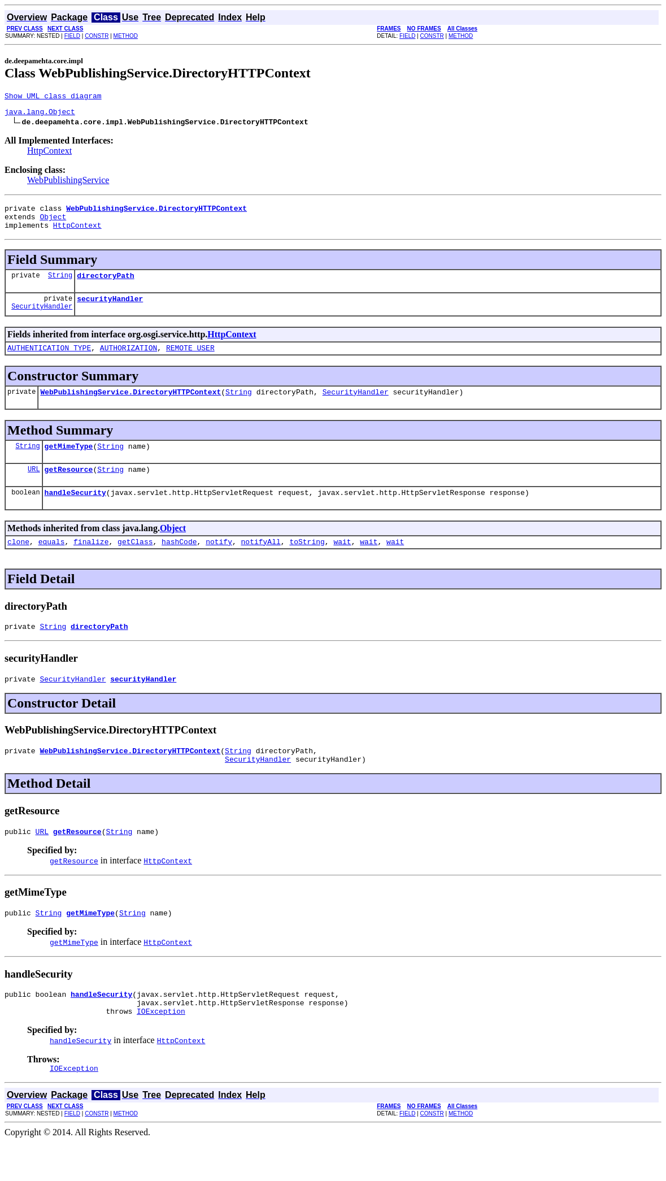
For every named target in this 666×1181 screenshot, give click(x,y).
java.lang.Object (40, 115)
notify (219, 563)
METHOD (126, 36)
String (60, 285)
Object (53, 223)
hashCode (179, 563)
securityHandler (110, 310)
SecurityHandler (41, 319)
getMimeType (69, 463)
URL (34, 487)
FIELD (72, 36)
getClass (135, 563)
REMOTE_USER (190, 361)
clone (18, 563)
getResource (69, 488)
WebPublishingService (68, 183)
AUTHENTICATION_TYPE (49, 361)
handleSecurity (75, 512)
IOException (161, 1048)
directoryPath (105, 285)
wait (342, 563)
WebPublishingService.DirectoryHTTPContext (130, 407)
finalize (90, 563)
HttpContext (49, 154)
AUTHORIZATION (128, 361)
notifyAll (261, 563)
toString (306, 563)
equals (51, 563)
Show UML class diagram (53, 97)
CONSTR (96, 36)
